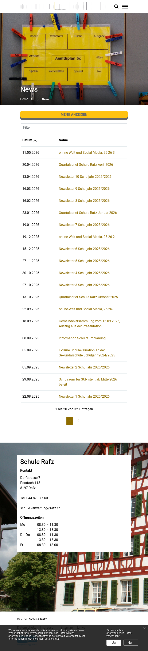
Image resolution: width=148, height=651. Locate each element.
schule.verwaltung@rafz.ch (40, 503)
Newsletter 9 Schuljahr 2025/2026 (68, 189)
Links (81, 622)
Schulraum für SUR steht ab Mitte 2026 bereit (76, 379)
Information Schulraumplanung (66, 338)
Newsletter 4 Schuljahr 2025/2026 (68, 273)
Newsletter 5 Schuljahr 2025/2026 (68, 261)
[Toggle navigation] (124, 6)
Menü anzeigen (74, 115)
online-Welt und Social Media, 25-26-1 (70, 309)
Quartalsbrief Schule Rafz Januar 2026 (72, 213)
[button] (47, 99)
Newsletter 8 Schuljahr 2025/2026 (68, 201)
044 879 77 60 (37, 493)
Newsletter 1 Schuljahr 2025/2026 (68, 391)
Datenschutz (26, 622)
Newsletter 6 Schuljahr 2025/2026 (68, 249)
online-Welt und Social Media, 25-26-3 (70, 153)
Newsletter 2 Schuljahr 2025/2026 (68, 367)
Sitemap (67, 622)
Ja (114, 643)
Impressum (48, 622)
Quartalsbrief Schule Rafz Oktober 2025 (72, 297)
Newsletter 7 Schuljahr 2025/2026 (68, 225)
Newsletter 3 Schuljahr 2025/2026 (68, 285)
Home (24, 99)
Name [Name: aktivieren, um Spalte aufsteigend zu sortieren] (47, 140)
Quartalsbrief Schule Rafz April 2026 (70, 165)
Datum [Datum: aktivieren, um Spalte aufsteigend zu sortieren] (27, 140)
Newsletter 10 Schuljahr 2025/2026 (69, 177)
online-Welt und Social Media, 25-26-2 (70, 237)
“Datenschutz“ (52, 638)
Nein (131, 643)
